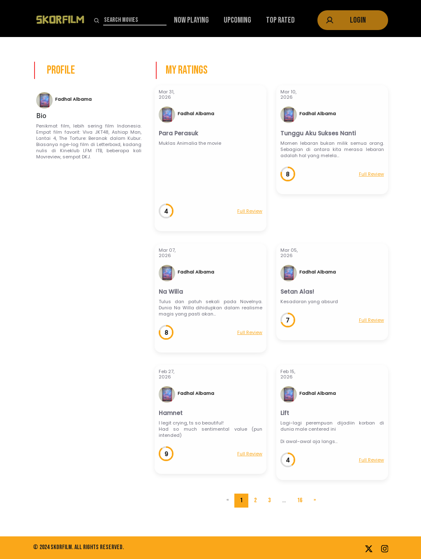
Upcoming (237, 20)
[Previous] (227, 501)
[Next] (315, 501)
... (284, 500)
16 (299, 500)
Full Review (249, 211)
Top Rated (280, 20)
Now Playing (191, 20)
